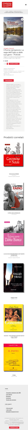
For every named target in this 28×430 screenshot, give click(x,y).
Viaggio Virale (14, 297)
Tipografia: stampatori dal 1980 (13, 392)
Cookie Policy (17, 424)
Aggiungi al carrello (14, 63)
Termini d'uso (20, 423)
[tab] (9, 80)
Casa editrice (9, 394)
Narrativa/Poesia (17, 11)
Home (7, 11)
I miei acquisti (8, 404)
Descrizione (8, 80)
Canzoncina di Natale (14, 173)
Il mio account (9, 408)
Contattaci (8, 398)
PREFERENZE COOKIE (14, 427)
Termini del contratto (11, 400)
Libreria (11, 11)
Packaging (8, 396)
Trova (6, 388)
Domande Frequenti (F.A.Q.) (12, 411)
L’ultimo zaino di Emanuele (14, 212)
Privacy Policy (11, 424)
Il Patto (14, 375)
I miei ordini (8, 410)
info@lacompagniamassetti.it (17, 422)
